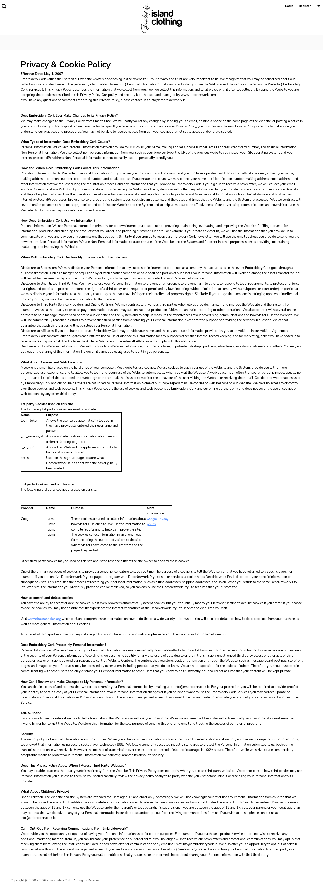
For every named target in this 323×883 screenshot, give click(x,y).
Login (289, 6)
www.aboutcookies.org (44, 619)
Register (305, 6)
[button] (3, 6)
